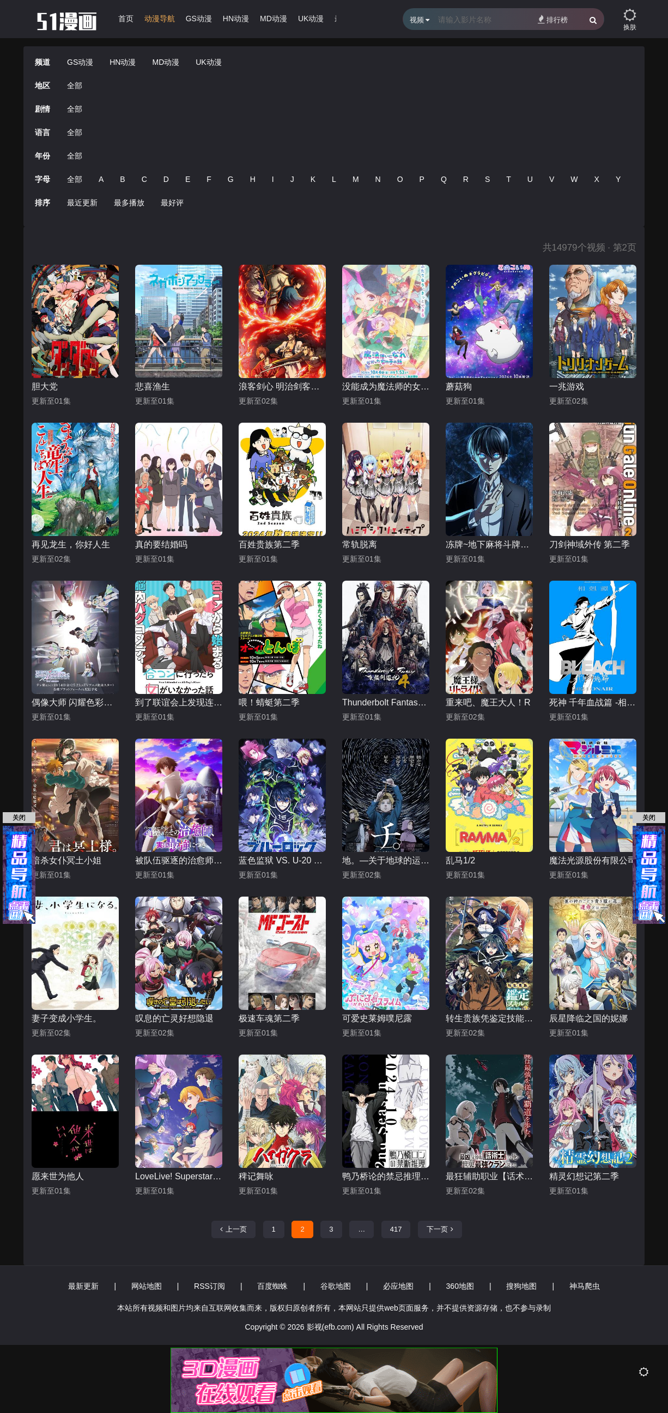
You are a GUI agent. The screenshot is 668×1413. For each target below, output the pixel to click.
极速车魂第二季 (269, 1018)
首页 (125, 18)
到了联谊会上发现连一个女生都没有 (178, 702)
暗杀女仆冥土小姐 (66, 860)
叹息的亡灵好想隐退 (174, 1018)
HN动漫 (236, 18)
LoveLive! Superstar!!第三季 (178, 1176)
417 (396, 1229)
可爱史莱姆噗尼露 (377, 1018)
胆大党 (45, 386)
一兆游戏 (566, 386)
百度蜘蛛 (272, 1286)
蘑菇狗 (459, 386)
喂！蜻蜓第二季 (269, 702)
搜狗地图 (521, 1286)
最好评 (172, 202)
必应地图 (398, 1286)
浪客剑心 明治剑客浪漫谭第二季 (282, 386)
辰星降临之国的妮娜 (588, 1018)
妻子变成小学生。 (66, 1018)
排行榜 (553, 19)
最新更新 (83, 1286)
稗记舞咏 (256, 1176)
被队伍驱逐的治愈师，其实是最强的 (178, 860)
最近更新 (82, 202)
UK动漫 (311, 18)
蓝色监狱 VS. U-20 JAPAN (282, 860)
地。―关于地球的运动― (385, 860)
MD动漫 (273, 18)
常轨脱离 (359, 544)
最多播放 (129, 202)
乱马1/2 (460, 860)
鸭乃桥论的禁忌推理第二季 (385, 1176)
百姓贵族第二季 (269, 544)
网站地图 (146, 1286)
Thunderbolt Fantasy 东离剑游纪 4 (385, 702)
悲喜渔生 (152, 386)
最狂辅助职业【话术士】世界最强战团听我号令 (489, 1176)
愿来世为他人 (58, 1176)
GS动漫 (199, 18)
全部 (74, 85)
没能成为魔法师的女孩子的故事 (385, 386)
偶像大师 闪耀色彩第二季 (75, 702)
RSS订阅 (209, 1286)
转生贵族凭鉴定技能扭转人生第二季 (489, 1018)
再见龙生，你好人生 (71, 544)
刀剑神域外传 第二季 (589, 544)
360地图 (460, 1286)
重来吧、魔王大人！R (488, 702)
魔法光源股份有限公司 (592, 860)
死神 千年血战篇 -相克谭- (592, 702)
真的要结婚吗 (161, 544)
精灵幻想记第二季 (584, 1176)
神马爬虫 (584, 1286)
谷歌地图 (335, 1286)
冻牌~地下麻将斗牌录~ (489, 544)
